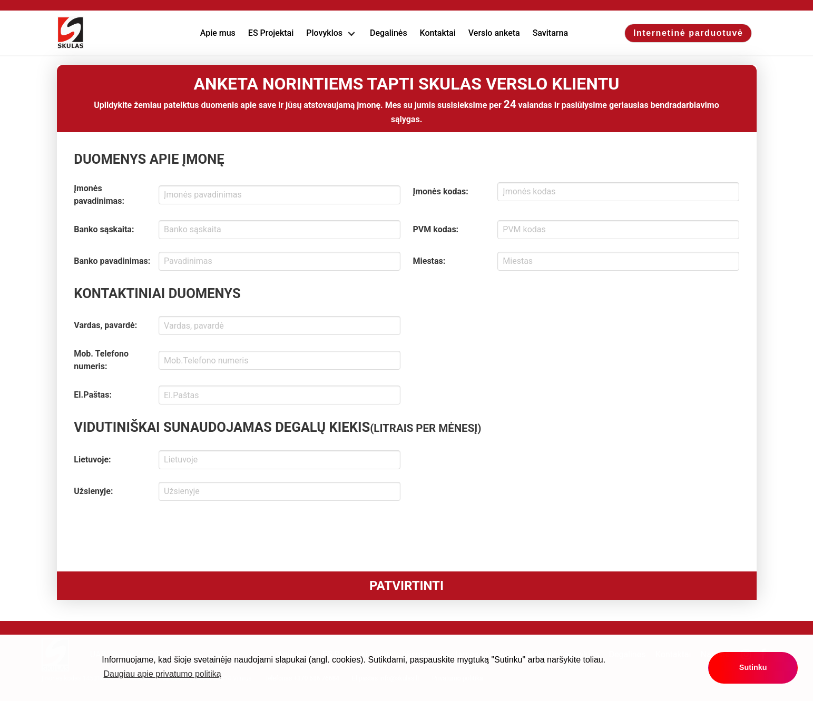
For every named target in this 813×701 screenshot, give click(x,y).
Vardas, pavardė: (105, 325)
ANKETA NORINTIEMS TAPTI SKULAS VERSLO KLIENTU (407, 84)
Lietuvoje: (92, 460)
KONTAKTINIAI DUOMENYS (157, 293)
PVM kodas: (436, 229)
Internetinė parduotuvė (688, 32)
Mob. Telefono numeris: (101, 360)
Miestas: (429, 261)
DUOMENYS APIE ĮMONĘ (149, 159)
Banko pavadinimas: (112, 261)
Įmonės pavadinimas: (99, 194)
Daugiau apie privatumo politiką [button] (162, 673)
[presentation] (154, 534)
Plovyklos (324, 33)
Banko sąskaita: (104, 229)
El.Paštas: (93, 395)
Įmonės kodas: (440, 191)
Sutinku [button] (753, 667)
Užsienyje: (93, 491)
